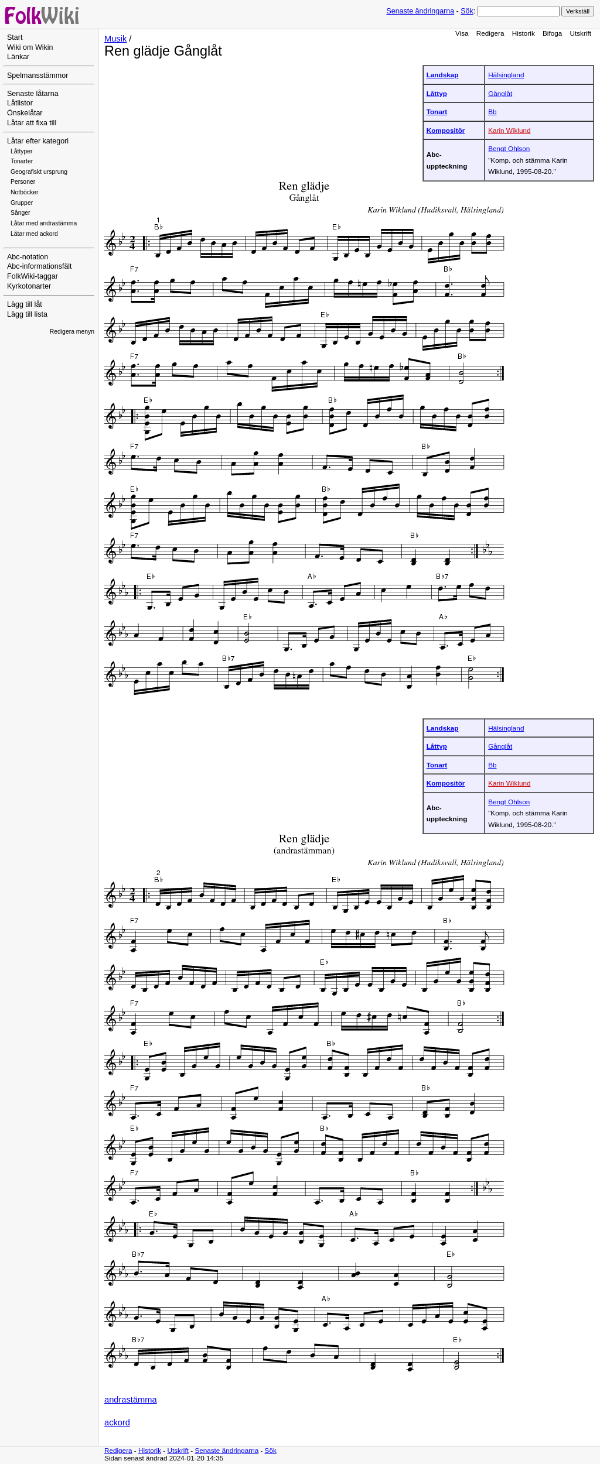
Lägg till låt (24, 304)
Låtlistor (20, 103)
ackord (117, 1422)
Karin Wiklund (509, 130)
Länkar (18, 57)
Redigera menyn (72, 331)
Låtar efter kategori (38, 141)
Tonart (437, 111)
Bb (492, 111)
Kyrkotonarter (29, 286)
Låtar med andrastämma (44, 223)
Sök (467, 11)
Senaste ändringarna (420, 11)
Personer (23, 182)
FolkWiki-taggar (32, 276)
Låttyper (22, 151)
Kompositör (446, 130)
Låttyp (437, 93)
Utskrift (580, 33)
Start (14, 37)
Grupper (22, 203)
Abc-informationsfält (39, 266)
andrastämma (130, 1399)
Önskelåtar (25, 113)
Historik (523, 33)
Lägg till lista (27, 314)
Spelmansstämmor (37, 75)
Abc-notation (27, 257)
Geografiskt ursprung (39, 172)
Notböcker (24, 192)
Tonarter (22, 161)
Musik (115, 38)
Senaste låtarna (33, 94)
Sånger (20, 213)
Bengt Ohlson (509, 148)
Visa (462, 33)
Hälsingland (506, 74)
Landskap (443, 74)
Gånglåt (500, 93)
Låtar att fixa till (31, 123)
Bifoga (552, 33)
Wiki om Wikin (30, 47)
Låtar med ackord (34, 234)
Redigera (490, 33)
